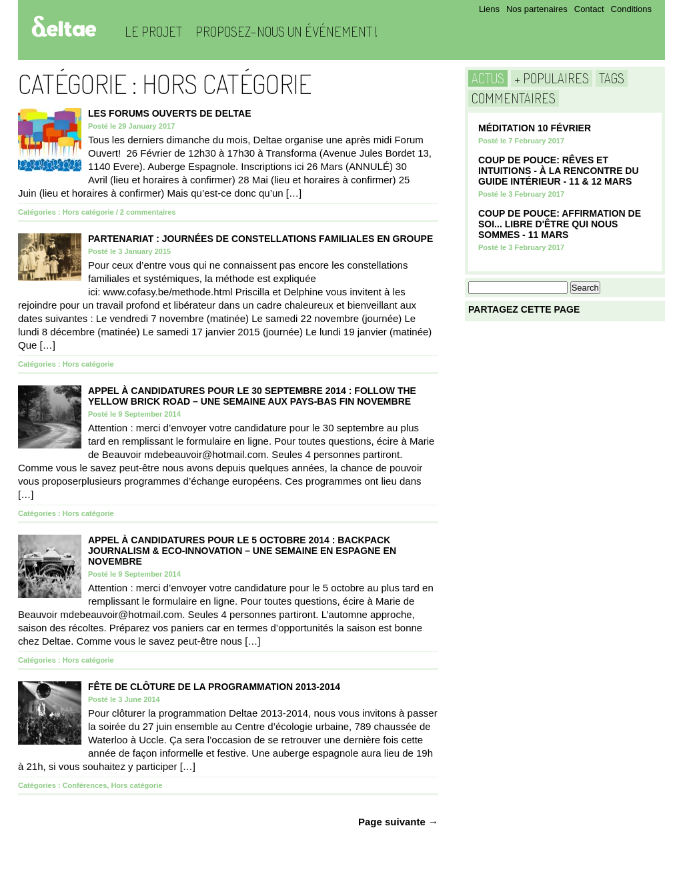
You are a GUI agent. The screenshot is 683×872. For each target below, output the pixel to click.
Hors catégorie (88, 212)
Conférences (85, 785)
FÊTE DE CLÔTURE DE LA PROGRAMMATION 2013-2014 (214, 686)
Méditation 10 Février (534, 128)
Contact (589, 9)
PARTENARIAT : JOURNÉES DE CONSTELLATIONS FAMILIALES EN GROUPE (260, 238)
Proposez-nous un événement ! (286, 31)
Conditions (631, 9)
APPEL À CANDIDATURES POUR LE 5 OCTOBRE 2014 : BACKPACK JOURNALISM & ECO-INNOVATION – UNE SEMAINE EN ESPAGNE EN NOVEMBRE (242, 551)
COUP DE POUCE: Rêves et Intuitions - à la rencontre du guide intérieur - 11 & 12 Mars (558, 171)
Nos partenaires (537, 9)
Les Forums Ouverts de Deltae (169, 113)
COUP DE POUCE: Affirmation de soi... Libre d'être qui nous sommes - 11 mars (559, 224)
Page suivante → (398, 821)
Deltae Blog (63, 26)
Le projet (153, 31)
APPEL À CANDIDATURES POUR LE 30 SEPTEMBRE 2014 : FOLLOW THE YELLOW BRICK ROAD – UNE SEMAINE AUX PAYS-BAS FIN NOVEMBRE (252, 396)
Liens (489, 9)
